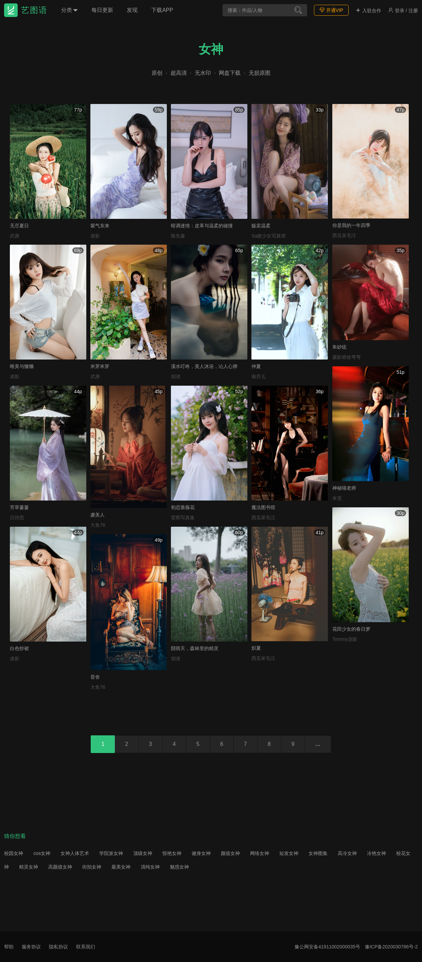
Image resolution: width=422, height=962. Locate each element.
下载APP (162, 10)
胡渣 (175, 376)
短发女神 (288, 853)
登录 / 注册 (403, 10)
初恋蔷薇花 (183, 507)
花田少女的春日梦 (351, 629)
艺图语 (34, 10)
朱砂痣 (339, 347)
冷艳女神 (376, 853)
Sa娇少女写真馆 (268, 236)
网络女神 (259, 853)
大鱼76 (97, 525)
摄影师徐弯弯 (346, 357)
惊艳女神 (171, 853)
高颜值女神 (60, 867)
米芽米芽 (99, 366)
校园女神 (13, 853)
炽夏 (256, 648)
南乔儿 (258, 376)
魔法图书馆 (263, 507)
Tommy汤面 (344, 639)
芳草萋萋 (19, 507)
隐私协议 (58, 946)
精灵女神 (28, 867)
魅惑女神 (179, 867)
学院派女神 (111, 853)
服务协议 (31, 946)
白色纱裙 (19, 648)
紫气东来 (99, 225)
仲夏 (256, 366)
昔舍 (95, 677)
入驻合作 (368, 10)
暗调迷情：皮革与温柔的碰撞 (202, 225)
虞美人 (97, 515)
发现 (132, 10)
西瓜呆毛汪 (344, 235)
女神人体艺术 (74, 853)
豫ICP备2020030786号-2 (391, 946)
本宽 (337, 498)
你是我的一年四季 (351, 225)
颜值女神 (230, 853)
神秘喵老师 (344, 488)
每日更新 (102, 10)
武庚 (14, 236)
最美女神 (120, 867)
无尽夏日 (19, 225)
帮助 (9, 946)
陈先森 (178, 236)
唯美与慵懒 (22, 366)
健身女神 (201, 853)
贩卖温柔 (260, 225)
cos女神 (41, 853)
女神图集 (318, 853)
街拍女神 (91, 867)
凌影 (95, 236)
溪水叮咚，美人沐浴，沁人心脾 (204, 366)
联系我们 (85, 946)
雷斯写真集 (183, 517)
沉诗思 (17, 517)
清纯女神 (150, 867)
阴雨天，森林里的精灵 (194, 648)
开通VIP (331, 10)
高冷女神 (347, 853)
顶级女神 (142, 853)
